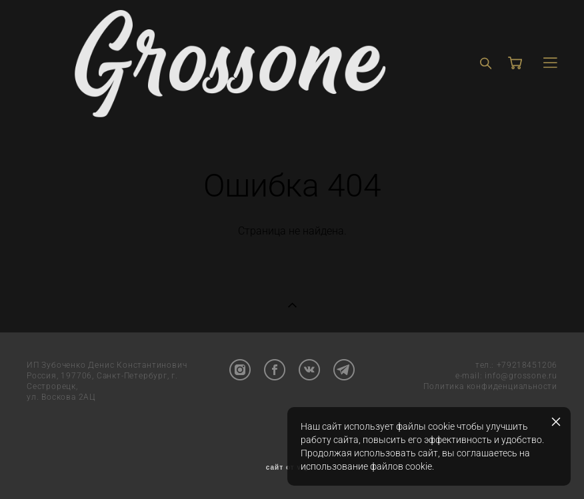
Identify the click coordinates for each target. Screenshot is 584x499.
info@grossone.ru (521, 376)
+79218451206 (527, 365)
